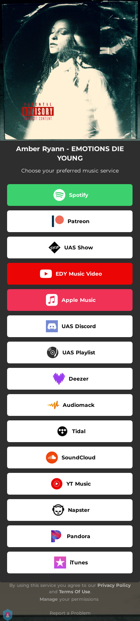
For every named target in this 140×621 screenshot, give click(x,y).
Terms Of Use (74, 591)
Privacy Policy (114, 585)
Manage (49, 599)
